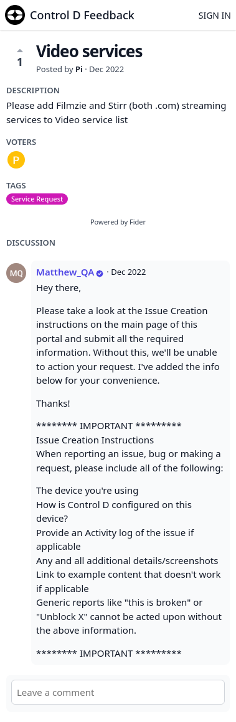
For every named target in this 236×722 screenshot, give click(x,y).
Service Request (37, 198)
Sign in (215, 15)
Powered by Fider (118, 221)
